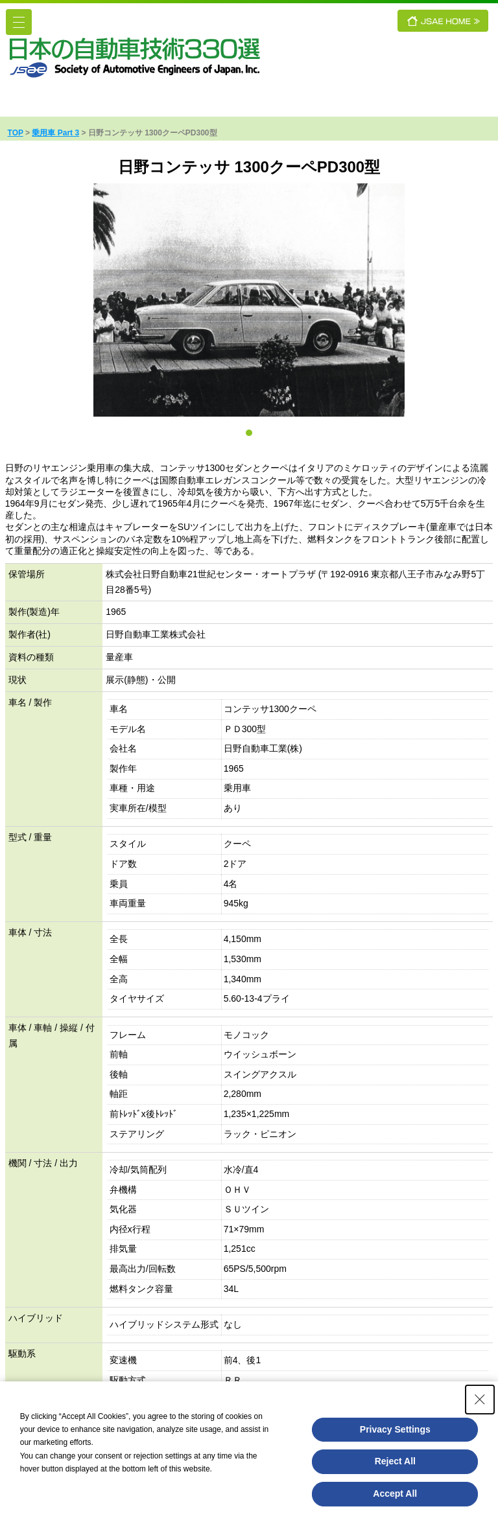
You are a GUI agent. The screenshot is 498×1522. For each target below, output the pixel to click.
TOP (15, 132)
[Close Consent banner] (480, 1399)
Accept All (395, 1493)
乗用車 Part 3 (55, 132)
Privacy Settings (395, 1429)
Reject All (395, 1461)
